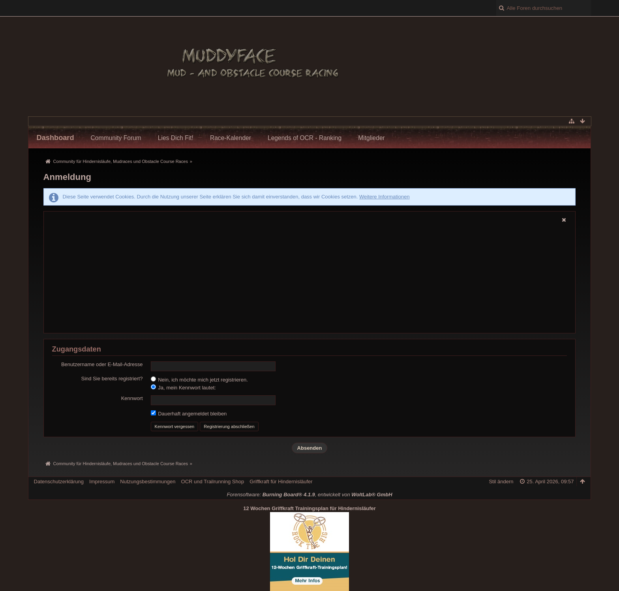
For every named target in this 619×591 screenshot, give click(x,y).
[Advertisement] (306, 272)
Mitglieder (371, 138)
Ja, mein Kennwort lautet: (183, 387)
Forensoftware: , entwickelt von (309, 494)
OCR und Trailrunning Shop (212, 481)
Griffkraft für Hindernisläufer (280, 481)
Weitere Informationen (384, 197)
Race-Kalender (230, 138)
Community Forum (116, 138)
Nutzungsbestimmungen (147, 481)
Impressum (101, 481)
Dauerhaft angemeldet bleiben (189, 413)
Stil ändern (501, 481)
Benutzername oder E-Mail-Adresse (102, 364)
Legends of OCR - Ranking (304, 138)
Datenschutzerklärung (59, 481)
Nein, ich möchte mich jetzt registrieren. (199, 379)
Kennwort (132, 398)
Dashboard (55, 138)
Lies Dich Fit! (175, 138)
